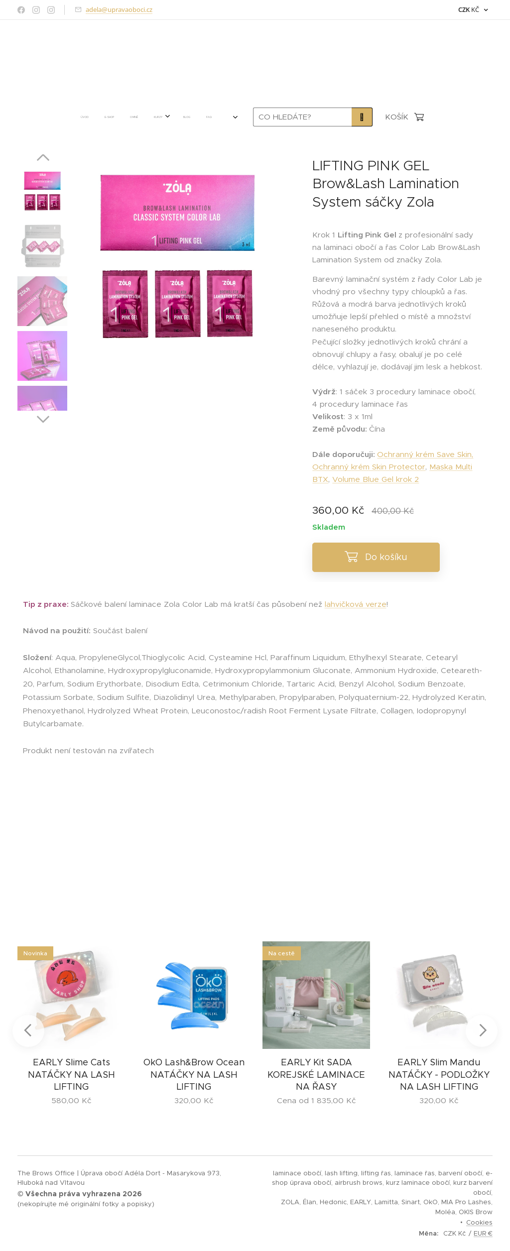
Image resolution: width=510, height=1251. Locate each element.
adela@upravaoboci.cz (119, 9)
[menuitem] (85, 117)
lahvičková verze (355, 604)
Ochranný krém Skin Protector (368, 466)
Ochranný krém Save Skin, (425, 454)
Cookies (479, 1222)
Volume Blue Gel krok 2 (375, 479)
